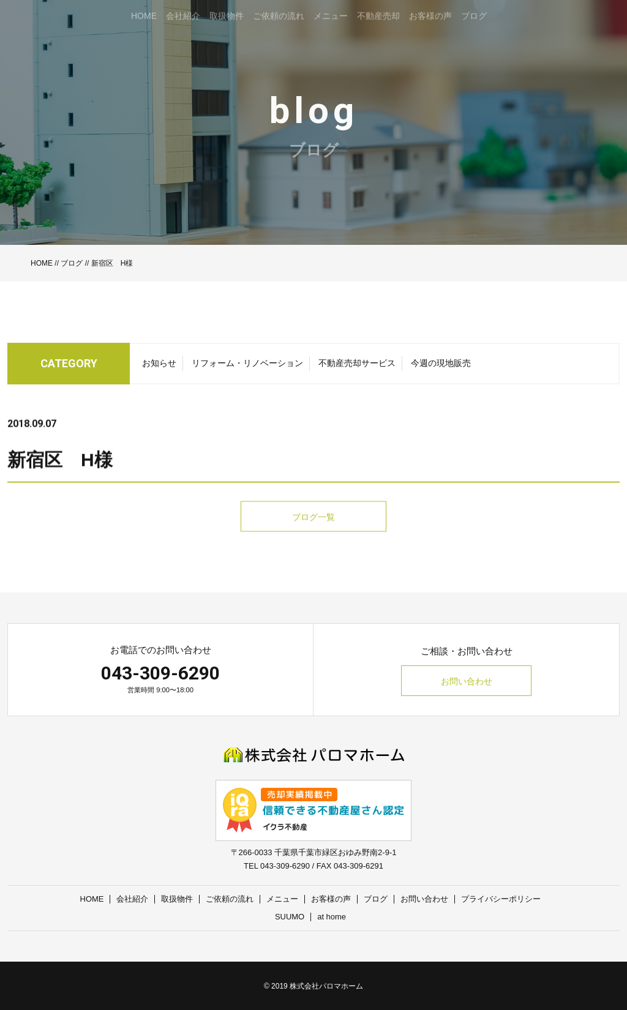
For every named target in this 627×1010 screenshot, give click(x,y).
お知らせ (159, 367)
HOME (42, 263)
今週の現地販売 (441, 367)
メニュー (283, 898)
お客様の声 (331, 898)
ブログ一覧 (313, 540)
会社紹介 (133, 898)
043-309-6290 (160, 673)
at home (331, 916)
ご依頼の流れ (230, 898)
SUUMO (289, 916)
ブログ (72, 263)
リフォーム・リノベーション (247, 367)
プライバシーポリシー (501, 898)
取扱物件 (177, 898)
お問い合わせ (466, 681)
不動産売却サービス (357, 367)
